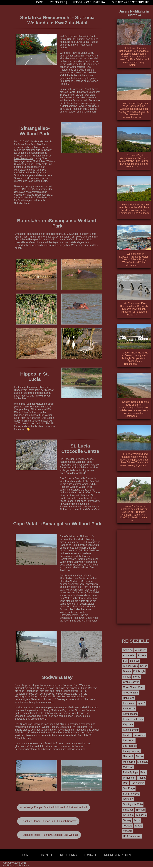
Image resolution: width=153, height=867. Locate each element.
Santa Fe (128, 799)
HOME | (39, 2)
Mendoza (142, 761)
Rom (125, 783)
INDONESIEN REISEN (117, 855)
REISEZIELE (45, 855)
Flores (136, 676)
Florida (127, 676)
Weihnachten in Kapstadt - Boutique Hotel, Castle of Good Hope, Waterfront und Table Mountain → (133, 259)
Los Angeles (130, 745)
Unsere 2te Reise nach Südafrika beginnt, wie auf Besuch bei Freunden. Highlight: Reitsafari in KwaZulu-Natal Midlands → (133, 513)
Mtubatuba (92, 55)
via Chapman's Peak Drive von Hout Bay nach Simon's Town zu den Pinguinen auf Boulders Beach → (134, 309)
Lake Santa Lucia (23, 158)
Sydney (127, 820)
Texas (137, 820)
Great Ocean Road (133, 687)
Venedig (127, 831)
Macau (140, 756)
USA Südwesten (132, 836)
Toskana (127, 825)
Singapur (128, 809)
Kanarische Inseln (133, 719)
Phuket (142, 777)
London (127, 735)
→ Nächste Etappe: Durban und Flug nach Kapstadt (48, 821)
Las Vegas (129, 740)
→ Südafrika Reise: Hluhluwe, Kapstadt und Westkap (49, 835)
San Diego (129, 788)
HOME (26, 855)
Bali (125, 660)
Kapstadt (128, 724)
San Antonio (137, 783)
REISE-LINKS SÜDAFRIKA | (89, 2)
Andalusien (129, 655)
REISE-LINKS (68, 855)
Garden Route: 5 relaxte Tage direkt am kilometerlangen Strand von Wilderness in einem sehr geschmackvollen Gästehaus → (134, 409)
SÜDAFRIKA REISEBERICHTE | (131, 2)
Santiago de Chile (133, 804)
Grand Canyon (131, 682)
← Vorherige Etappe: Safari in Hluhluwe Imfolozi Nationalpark (54, 807)
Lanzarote (139, 735)
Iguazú (141, 703)
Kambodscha (130, 714)
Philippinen (129, 777)
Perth (143, 772)
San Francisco (131, 793)
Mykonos (128, 767)
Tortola (138, 825)
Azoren (142, 655)
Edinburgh (139, 671)
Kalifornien (129, 708)
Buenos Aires (130, 666)
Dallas (143, 666)
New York (128, 756)
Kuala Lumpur (131, 730)
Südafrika (141, 815)
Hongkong (128, 698)
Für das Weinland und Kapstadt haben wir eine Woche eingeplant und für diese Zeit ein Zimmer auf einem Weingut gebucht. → (134, 461)
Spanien (140, 809)
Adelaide (128, 650)
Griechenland (130, 692)
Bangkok (134, 660)
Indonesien (129, 703)
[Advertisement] (134, 577)
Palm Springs (130, 772)
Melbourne (129, 761)
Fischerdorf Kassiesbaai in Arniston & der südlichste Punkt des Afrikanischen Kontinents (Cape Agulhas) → (134, 210)
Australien (140, 650)
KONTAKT (90, 855)
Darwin (127, 671)
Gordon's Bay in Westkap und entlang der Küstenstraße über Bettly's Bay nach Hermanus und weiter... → (133, 161)
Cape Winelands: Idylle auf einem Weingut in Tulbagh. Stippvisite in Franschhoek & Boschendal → (135, 358)
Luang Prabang (131, 751)
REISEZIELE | (58, 2)
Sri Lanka (128, 815)
